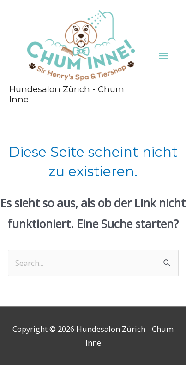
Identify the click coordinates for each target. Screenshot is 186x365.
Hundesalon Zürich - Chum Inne (66, 94)
